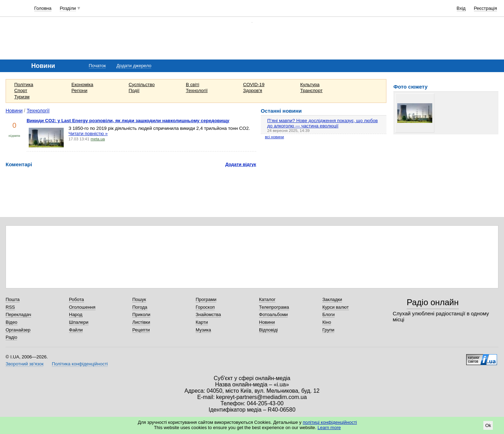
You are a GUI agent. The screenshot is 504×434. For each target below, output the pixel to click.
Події (134, 90)
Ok (488, 425)
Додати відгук (240, 164)
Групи (328, 329)
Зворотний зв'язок (24, 363)
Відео (12, 322)
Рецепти (141, 329)
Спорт (20, 90)
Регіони (79, 90)
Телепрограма (274, 307)
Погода (139, 307)
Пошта (13, 299)
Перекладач (18, 314)
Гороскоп (205, 307)
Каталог (267, 299)
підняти (14, 136)
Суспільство (142, 84)
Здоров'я (252, 90)
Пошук (139, 299)
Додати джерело (134, 65)
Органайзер (18, 329)
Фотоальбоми (273, 314)
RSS (10, 307)
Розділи (68, 8)
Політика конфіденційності (80, 363)
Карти (202, 322)
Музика (203, 329)
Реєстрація (485, 8)
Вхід (461, 8)
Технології (197, 90)
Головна (42, 8)
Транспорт (311, 90)
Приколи (141, 314)
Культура (310, 84)
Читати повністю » (88, 133)
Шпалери (79, 322)
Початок (97, 65)
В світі (192, 84)
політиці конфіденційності (330, 422)
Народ (75, 314)
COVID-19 (253, 84)
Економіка (82, 84)
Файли (76, 329)
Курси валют (335, 307)
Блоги (328, 314)
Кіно (326, 322)
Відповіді (268, 329)
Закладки (332, 299)
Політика (23, 84)
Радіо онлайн (433, 302)
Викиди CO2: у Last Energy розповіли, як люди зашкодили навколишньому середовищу (128, 120)
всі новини (274, 137)
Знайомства (208, 314)
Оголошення (82, 307)
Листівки (141, 322)
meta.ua (98, 139)
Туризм (22, 96)
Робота (76, 299)
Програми (206, 299)
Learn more (329, 427)
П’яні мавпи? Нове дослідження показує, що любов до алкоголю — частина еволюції (322, 123)
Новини (14, 110)
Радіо (11, 337)
